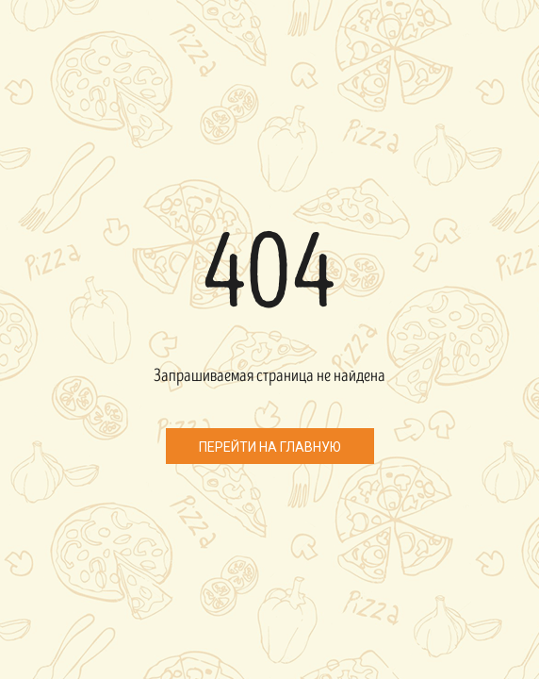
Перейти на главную (270, 447)
